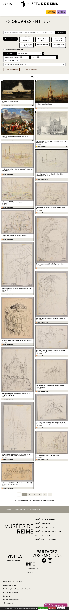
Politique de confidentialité (11, 593)
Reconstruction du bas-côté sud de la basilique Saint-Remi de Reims (17, 289)
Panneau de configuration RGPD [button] (12, 600)
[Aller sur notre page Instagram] (50, 560)
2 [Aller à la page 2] (29, 494)
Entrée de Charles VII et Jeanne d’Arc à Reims (15, 136)
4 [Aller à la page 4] (39, 494)
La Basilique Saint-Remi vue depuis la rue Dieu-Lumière (15, 202)
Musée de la (58, 39)
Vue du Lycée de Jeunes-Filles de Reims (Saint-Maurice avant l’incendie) (49, 174)
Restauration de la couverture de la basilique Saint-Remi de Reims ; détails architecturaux (50, 351)
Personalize (61, 608)
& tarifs (34, 568)
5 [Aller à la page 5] (44, 494)
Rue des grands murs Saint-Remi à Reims (48, 456)
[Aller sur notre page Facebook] (44, 560)
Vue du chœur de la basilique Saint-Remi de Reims (50, 318)
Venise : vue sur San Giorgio (44, 104)
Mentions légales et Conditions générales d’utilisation (18, 589)
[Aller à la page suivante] (50, 494)
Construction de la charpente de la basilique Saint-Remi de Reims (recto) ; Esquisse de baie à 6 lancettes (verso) (51, 423)
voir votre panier (31, 70)
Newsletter (30, 572)
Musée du (26, 45)
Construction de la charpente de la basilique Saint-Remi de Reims (50, 386)
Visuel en (14, 50)
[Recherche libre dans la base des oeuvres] (29, 32)
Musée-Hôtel (58, 45)
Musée (61, 12)
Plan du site (6, 596)
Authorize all (43, 608)
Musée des (51, 12)
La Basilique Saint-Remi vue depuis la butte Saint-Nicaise (50, 208)
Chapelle (42, 45)
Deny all (52, 608)
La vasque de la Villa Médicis (10, 101)
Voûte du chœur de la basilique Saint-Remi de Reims (17, 340)
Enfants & (13, 560)
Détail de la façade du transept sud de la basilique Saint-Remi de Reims (16, 394)
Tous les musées (10, 39)
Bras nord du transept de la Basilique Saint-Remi (50, 264)
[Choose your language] (9, 603)
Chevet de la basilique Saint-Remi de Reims (14, 235)
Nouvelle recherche (11, 70)
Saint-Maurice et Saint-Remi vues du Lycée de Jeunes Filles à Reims (17, 169)
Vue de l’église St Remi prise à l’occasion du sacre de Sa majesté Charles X (51, 142)
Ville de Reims (7, 582)
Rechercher (60, 32)
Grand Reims (18, 582)
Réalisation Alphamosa (9, 585)
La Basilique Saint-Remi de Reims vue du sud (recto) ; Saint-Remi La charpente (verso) (17, 483)
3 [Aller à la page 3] (34, 494)
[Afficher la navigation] (4, 4)
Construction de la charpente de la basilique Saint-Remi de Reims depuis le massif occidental (16, 455)
